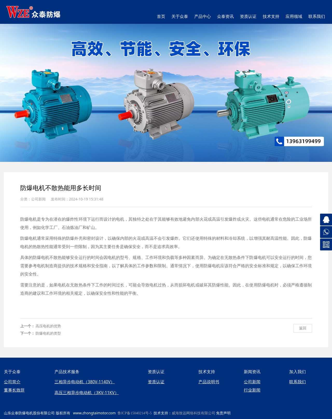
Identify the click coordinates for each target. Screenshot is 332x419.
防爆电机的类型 (48, 333)
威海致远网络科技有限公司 (193, 413)
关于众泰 (179, 16)
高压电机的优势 (48, 325)
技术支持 (271, 16)
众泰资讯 (225, 16)
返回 (302, 328)
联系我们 (316, 16)
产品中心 (202, 16)
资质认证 (248, 16)
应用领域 (294, 16)
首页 (161, 16)
